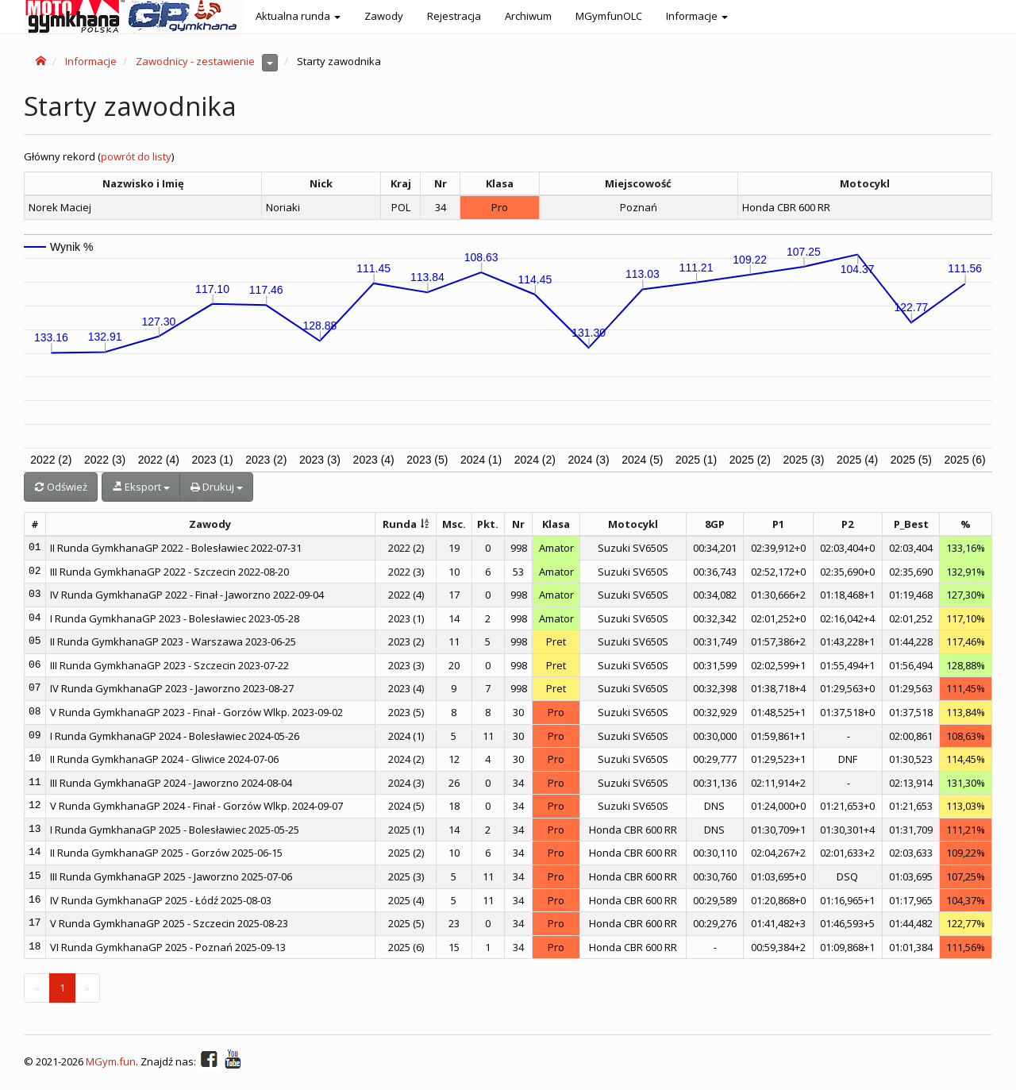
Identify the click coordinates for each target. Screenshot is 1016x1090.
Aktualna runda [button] (298, 16)
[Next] (87, 988)
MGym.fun (111, 1062)
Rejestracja (454, 16)
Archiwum (528, 16)
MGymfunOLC (608, 16)
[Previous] (37, 988)
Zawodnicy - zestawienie (195, 61)
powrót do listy (136, 156)
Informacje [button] (697, 16)
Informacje (91, 61)
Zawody (383, 16)
